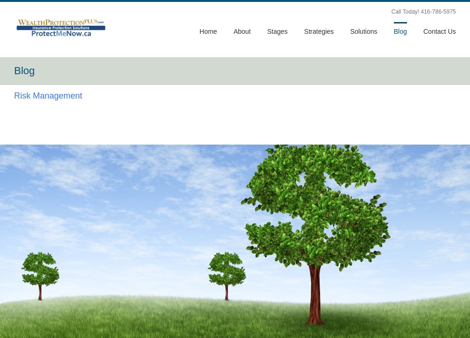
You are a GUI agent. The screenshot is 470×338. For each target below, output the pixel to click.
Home (208, 31)
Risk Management (48, 95)
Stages (277, 31)
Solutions (363, 31)
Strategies (319, 31)
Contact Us (439, 31)
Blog (400, 31)
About (242, 31)
